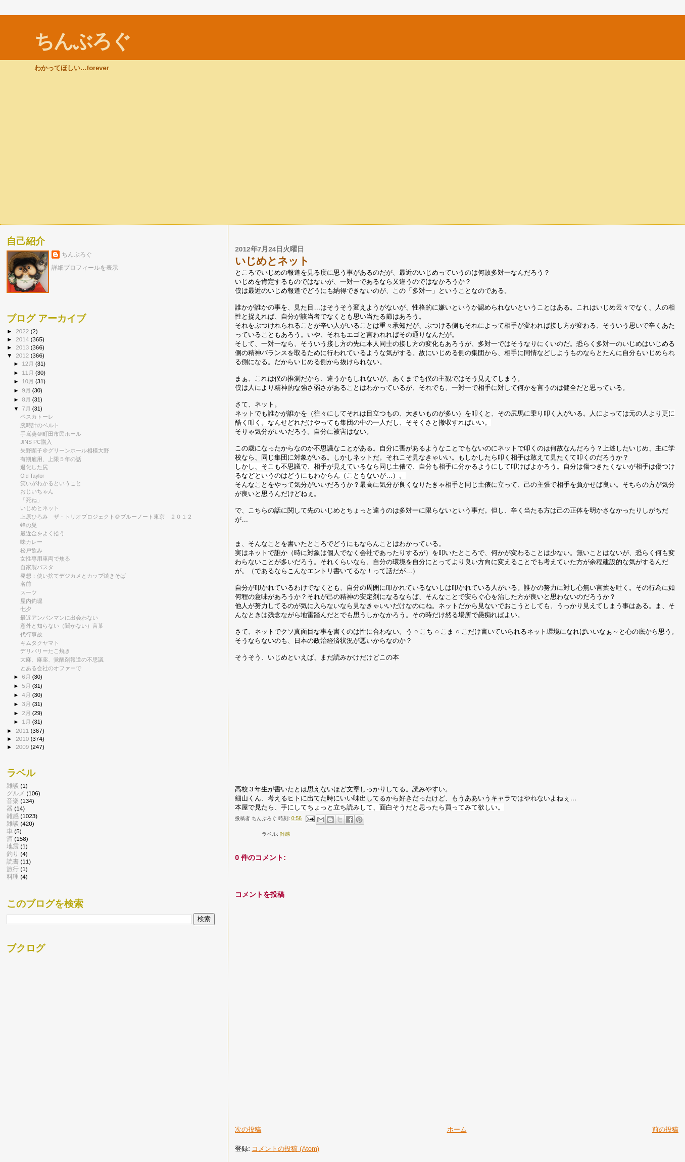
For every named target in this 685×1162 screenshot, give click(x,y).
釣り (13, 853)
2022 (23, 331)
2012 (23, 355)
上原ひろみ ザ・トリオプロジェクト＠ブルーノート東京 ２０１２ (106, 517)
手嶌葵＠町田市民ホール (50, 434)
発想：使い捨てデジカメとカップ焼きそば (73, 576)
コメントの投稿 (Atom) (285, 1148)
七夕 (25, 609)
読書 (13, 861)
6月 (27, 677)
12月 (28, 364)
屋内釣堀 (31, 601)
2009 (23, 746)
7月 (27, 409)
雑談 (13, 785)
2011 (23, 730)
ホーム (457, 1129)
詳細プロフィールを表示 (85, 267)
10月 (28, 381)
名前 (25, 584)
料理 (13, 876)
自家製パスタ (37, 567)
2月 (27, 713)
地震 (13, 846)
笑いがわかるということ (50, 483)
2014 (23, 339)
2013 (23, 347)
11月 (28, 373)
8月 (27, 399)
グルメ (16, 793)
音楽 (13, 800)
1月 (27, 722)
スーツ (28, 592)
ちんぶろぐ (82, 41)
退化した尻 (34, 467)
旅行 (13, 869)
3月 (27, 704)
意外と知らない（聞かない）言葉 (62, 626)
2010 (23, 738)
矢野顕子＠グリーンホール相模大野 (64, 450)
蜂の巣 (28, 525)
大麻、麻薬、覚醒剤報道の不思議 (62, 659)
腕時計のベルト (39, 425)
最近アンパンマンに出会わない (59, 618)
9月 (27, 390)
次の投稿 (248, 1129)
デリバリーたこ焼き (45, 651)
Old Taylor (32, 476)
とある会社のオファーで (50, 668)
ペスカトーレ (37, 417)
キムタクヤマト (39, 643)
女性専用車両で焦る (45, 558)
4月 (27, 695)
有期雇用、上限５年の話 (50, 459)
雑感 (285, 834)
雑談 (13, 823)
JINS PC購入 (36, 442)
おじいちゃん (37, 491)
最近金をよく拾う (42, 533)
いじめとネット (39, 508)
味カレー (31, 542)
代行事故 (31, 634)
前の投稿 (665, 1129)
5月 (27, 686)
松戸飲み (31, 550)
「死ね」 (31, 500)
